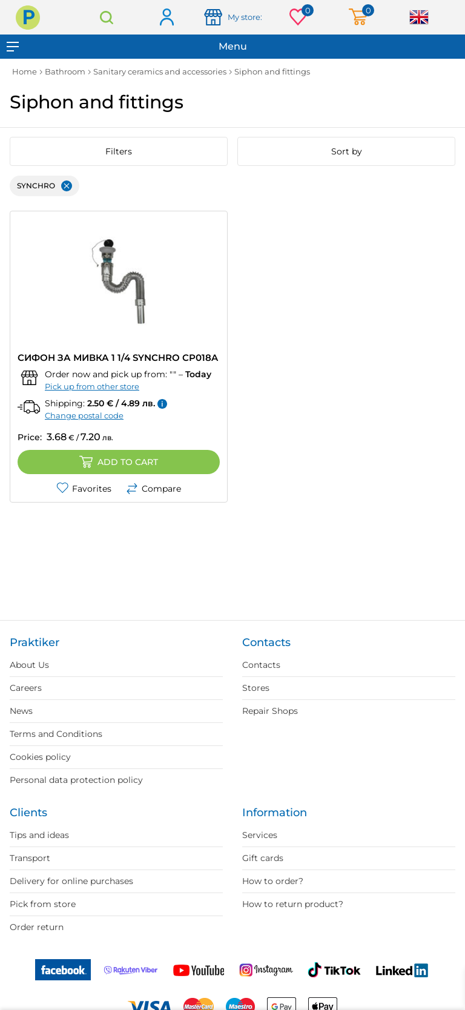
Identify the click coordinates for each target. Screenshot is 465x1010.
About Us (29, 664)
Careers (26, 687)
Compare (153, 489)
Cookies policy (40, 756)
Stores (255, 687)
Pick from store (43, 904)
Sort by (346, 151)
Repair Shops (270, 710)
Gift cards (262, 858)
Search (106, 17)
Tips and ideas (39, 835)
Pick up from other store (92, 386)
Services (259, 835)
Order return (37, 927)
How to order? (272, 881)
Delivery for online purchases (71, 881)
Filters (118, 151)
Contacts (261, 664)
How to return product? (292, 904)
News (21, 710)
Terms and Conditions (56, 733)
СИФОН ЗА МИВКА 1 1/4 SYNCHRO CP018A (118, 357)
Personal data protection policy (76, 779)
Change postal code (84, 415)
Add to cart (118, 462)
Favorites (83, 489)
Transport (30, 858)
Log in (166, 17)
